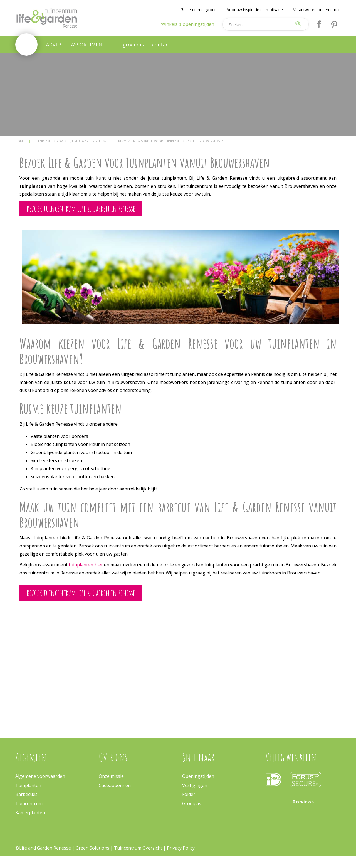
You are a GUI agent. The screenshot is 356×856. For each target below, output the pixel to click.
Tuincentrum (29, 803)
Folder (188, 794)
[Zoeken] (257, 24)
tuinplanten (81, 565)
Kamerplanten (30, 813)
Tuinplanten (28, 785)
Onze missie (111, 776)
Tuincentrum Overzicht (138, 848)
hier (99, 565)
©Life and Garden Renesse (43, 848)
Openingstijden (198, 776)
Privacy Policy (181, 848)
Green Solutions (92, 848)
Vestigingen (194, 785)
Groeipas (191, 803)
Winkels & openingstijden (187, 24)
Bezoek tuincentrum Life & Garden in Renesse (81, 208)
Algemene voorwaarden (40, 776)
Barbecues (26, 794)
